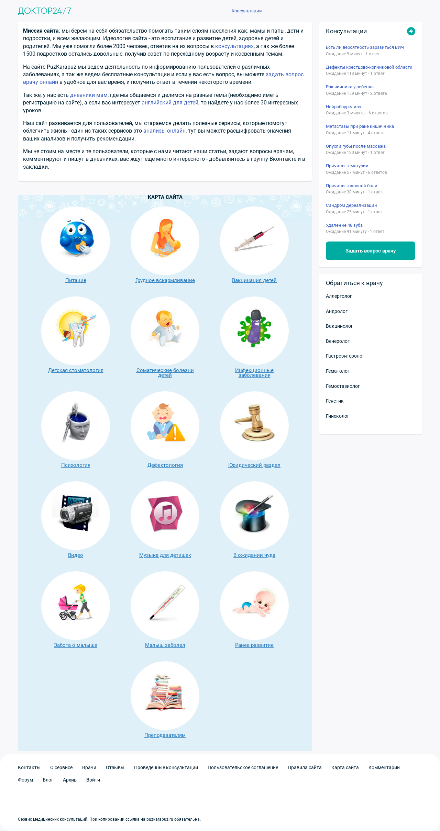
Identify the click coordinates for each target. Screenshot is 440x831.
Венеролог (338, 341)
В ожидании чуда (254, 519)
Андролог (337, 311)
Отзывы (115, 767)
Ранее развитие (254, 609)
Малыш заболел (165, 609)
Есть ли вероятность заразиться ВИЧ (365, 47)
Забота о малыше (75, 609)
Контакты (29, 767)
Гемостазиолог (343, 386)
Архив (70, 780)
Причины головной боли (351, 185)
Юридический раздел (254, 429)
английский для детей (170, 102)
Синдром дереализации (351, 205)
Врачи (89, 767)
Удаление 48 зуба (344, 225)
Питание (75, 244)
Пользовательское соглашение (243, 767)
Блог (48, 780)
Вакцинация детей (254, 244)
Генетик (335, 401)
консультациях (234, 46)
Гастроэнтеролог (345, 356)
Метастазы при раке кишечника (360, 126)
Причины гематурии (347, 165)
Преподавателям (165, 699)
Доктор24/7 (44, 11)
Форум (25, 780)
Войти (93, 780)
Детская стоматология (75, 334)
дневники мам (89, 95)
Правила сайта (305, 767)
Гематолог (338, 371)
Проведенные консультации (166, 767)
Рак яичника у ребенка (350, 86)
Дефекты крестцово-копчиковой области (369, 67)
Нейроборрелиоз (343, 106)
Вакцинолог (339, 326)
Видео (75, 519)
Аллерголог (339, 296)
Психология (75, 429)
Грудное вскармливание (165, 244)
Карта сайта (345, 767)
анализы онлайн (164, 130)
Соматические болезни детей (165, 337)
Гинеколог (337, 416)
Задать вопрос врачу (370, 251)
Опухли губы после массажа (356, 146)
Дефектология (165, 429)
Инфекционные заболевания (254, 337)
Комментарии (384, 767)
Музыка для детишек (165, 519)
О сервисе (61, 767)
